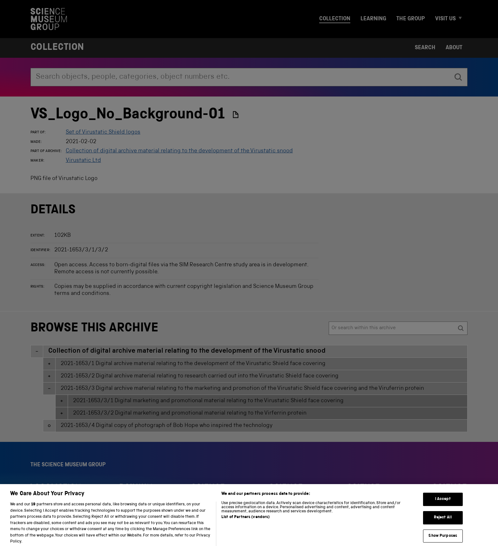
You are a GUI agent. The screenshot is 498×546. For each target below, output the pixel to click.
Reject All (443, 522)
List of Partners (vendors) (245, 522)
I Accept (443, 504)
